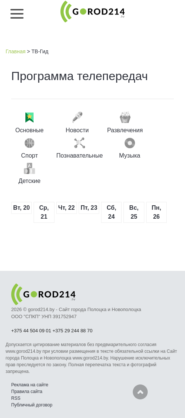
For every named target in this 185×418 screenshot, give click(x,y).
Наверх (140, 391)
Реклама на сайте (29, 384)
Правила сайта (26, 391)
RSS (16, 398)
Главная (15, 51)
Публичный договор (31, 405)
